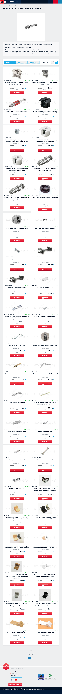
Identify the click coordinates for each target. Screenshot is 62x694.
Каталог (10, 5)
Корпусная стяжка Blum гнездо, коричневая (45, 197)
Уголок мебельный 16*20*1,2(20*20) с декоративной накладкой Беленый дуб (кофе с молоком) (17, 575)
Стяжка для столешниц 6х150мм (16, 287)
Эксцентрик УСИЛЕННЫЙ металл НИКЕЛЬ (45, 345)
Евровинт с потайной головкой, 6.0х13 (45, 316)
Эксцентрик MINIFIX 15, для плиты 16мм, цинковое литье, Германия (17, 83)
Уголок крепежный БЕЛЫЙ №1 (45, 632)
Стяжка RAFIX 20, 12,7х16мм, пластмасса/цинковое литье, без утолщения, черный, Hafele (45, 112)
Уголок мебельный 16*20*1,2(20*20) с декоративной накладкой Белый (45, 575)
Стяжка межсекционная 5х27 (45, 460)
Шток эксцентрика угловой (17, 402)
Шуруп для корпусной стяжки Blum (45, 228)
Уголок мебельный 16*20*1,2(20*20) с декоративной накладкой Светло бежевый (17, 546)
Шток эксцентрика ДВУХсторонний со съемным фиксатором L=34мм (45, 403)
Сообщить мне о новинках (15, 684)
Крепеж (17, 5)
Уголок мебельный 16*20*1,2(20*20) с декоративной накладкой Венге (45, 518)
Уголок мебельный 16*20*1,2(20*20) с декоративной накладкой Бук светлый (17, 518)
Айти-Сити (13, 692)
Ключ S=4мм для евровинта (17, 345)
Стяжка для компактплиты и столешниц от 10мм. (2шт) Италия (17, 317)
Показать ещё (31, 652)
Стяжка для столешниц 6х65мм (17, 259)
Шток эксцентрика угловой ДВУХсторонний (45, 374)
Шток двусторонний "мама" (17, 460)
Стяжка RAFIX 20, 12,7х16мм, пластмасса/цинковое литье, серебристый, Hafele (17, 140)
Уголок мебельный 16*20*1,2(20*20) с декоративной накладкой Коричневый (45, 489)
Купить (18, 92)
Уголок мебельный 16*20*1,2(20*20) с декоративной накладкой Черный (45, 604)
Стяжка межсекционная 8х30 (17, 488)
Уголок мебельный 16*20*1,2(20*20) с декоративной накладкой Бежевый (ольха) (45, 546)
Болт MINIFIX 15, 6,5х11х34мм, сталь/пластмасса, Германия (17, 112)
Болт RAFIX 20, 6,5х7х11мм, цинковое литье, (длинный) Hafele (17, 198)
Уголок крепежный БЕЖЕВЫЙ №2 (16, 632)
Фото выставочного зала (16, 677)
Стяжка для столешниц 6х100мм (45, 259)
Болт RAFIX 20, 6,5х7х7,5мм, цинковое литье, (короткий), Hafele (45, 169)
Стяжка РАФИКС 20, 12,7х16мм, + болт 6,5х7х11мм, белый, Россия (17, 169)
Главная (4, 5)
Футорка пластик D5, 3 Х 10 (45, 287)
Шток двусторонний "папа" (45, 431)
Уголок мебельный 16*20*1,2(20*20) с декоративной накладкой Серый (17, 604)
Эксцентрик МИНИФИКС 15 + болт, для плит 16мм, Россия (45, 83)
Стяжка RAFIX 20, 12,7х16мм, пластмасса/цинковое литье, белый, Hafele (45, 140)
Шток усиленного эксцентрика (17, 431)
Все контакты (6, 666)
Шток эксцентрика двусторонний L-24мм (17, 374)
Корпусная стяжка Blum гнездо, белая (17, 228)
